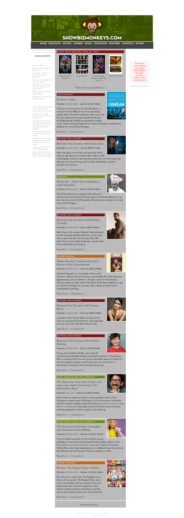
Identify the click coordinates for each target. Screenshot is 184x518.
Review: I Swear (39, 65)
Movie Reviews (65, 95)
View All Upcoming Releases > (90, 87)
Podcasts (62, 177)
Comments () (77, 131)
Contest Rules (103, 513)
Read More (62, 131)
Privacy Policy (81, 513)
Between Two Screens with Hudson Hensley (42, 98)
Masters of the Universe (65, 77)
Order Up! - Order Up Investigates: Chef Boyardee (41, 75)
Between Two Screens (69, 139)
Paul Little (70, 393)
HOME (43, 43)
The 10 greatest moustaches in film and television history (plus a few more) (43, 109)
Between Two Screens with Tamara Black (77, 307)
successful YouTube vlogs (81, 445)
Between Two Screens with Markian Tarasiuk (42, 81)
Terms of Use (92, 513)
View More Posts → (90, 504)
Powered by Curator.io (139, 86)
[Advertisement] (92, 7)
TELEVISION (100, 43)
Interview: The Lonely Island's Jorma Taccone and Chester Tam (43, 116)
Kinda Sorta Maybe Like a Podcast (76, 377)
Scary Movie (82, 76)
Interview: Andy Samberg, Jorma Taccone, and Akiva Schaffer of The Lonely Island (42, 141)
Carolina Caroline (116, 76)
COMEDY (78, 43)
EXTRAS (140, 43)
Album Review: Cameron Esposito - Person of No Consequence (42, 87)
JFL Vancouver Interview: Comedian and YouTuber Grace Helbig (79, 428)
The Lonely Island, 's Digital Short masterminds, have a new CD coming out (42, 154)
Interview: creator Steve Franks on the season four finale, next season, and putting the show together (42, 125)
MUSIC (88, 43)
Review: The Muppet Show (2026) (78, 467)
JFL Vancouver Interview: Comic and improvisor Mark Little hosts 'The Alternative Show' (79, 385)
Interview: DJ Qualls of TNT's (41, 148)
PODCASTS (55, 43)
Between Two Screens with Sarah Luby (80, 143)
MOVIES (67, 43)
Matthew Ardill (72, 104)
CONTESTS (128, 43)
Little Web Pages (99, 515)
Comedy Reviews (66, 256)
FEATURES (114, 43)
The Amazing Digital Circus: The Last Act (98, 78)
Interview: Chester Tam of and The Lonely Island (42, 134)
